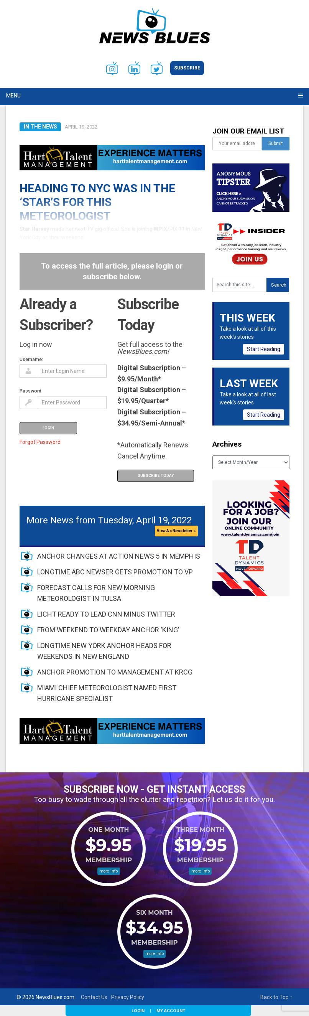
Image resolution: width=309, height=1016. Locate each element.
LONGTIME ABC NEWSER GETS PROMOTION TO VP (115, 572)
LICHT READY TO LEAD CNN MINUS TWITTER (106, 614)
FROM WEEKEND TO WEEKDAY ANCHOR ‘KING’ (108, 630)
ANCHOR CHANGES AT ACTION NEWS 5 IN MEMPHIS (118, 556)
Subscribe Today (156, 475)
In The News (40, 127)
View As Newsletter (176, 531)
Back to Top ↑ (276, 997)
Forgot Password (40, 442)
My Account (170, 1010)
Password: (31, 391)
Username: (31, 359)
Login (138, 1010)
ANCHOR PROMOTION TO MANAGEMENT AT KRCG (114, 672)
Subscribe (187, 68)
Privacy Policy (127, 997)
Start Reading (263, 349)
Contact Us (94, 997)
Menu (13, 95)
